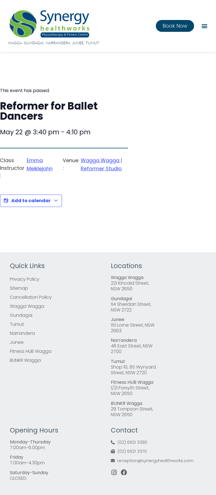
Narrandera (58, 43)
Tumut (92, 43)
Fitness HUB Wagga (30, 351)
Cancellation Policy (31, 297)
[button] (204, 25)
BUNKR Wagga (25, 360)
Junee (78, 43)
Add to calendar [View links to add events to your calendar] (31, 200)
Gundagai (34, 43)
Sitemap (19, 288)
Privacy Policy (24, 279)
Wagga (15, 43)
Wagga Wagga (27, 306)
